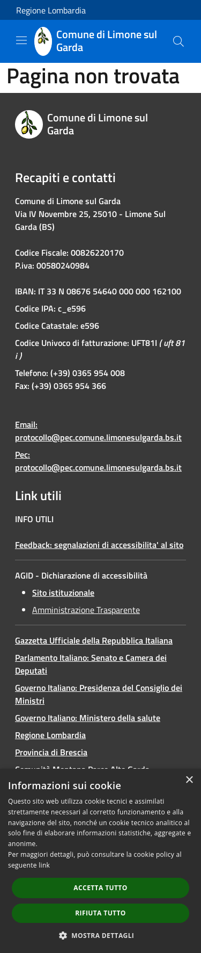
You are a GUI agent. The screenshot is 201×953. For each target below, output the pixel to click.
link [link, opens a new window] (44, 865)
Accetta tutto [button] (100, 887)
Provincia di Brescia (51, 752)
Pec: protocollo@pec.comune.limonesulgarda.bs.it (98, 461)
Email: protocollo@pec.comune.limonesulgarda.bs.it (98, 431)
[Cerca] (178, 41)
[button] (101, 935)
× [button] (189, 780)
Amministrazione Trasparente (86, 609)
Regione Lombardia (51, 10)
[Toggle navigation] (21, 40)
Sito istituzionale (63, 592)
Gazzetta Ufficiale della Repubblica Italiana (94, 640)
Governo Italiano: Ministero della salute (87, 717)
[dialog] (100, 861)
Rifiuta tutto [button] (100, 913)
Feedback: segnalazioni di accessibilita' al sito (99, 544)
